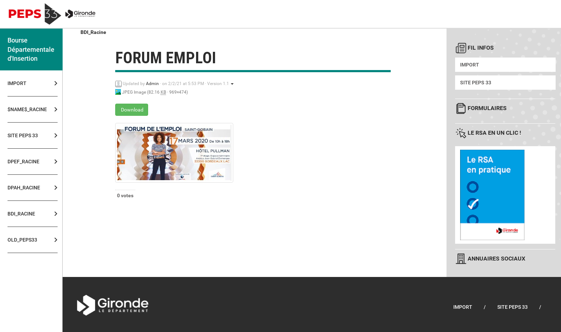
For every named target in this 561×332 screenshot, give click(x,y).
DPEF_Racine (23, 161)
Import (17, 83)
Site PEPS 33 (23, 135)
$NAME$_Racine (25, 109)
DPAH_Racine (24, 187)
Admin (152, 83)
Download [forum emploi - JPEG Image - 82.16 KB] (131, 110)
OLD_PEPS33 (22, 240)
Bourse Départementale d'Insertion (31, 49)
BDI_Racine (21, 214)
